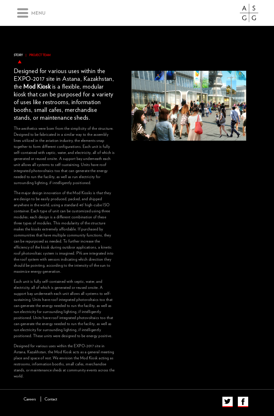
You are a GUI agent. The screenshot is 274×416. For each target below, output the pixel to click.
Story (18, 55)
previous (133, 64)
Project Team (39, 55)
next (244, 64)
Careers (30, 399)
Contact (50, 399)
